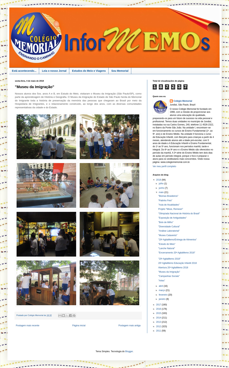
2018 (159, 180)
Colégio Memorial (183, 101)
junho (162, 188)
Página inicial (78, 325)
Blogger (129, 351)
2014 (159, 317)
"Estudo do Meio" (166, 244)
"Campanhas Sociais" (169, 276)
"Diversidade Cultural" (169, 226)
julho (161, 183)
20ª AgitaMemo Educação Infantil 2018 (177, 263)
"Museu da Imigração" (169, 272)
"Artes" (161, 280)
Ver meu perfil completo (164, 166)
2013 (159, 322)
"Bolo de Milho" (165, 222)
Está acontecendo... (24, 70)
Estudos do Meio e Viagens (89, 70)
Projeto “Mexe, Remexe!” (170, 209)
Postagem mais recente (27, 325)
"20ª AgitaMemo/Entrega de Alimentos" (177, 239)
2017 (159, 304)
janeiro (162, 299)
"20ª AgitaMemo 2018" (169, 259)
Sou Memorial (119, 70)
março (162, 290)
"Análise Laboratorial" (169, 231)
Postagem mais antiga (129, 325)
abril (161, 286)
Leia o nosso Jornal (54, 70)
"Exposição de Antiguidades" (172, 218)
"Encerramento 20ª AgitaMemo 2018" (176, 252)
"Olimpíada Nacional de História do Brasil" (179, 213)
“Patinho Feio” (165, 200)
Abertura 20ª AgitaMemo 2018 (173, 267)
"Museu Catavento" (167, 235)
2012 (159, 326)
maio (161, 192)
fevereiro (163, 294)
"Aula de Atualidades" (169, 204)
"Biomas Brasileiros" (168, 196)
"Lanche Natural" (166, 248)
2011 (159, 330)
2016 (159, 309)
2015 (159, 313)
